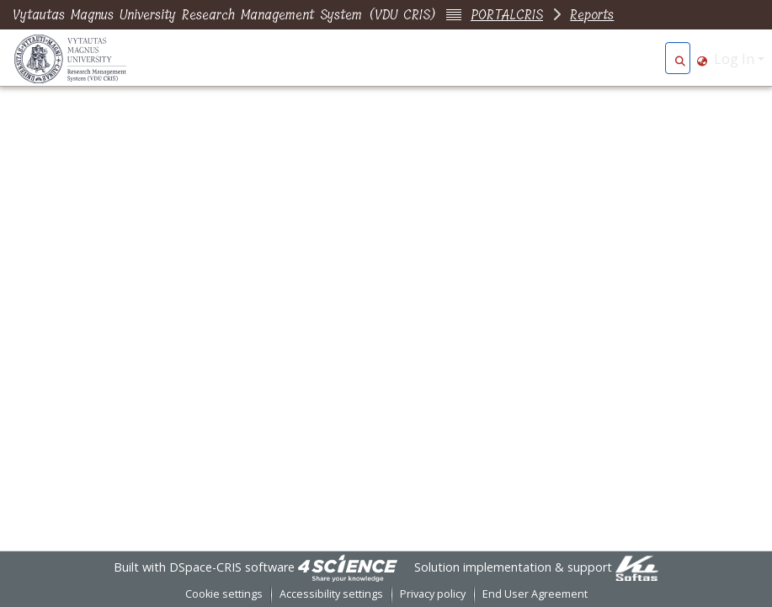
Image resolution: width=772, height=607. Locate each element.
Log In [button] (736, 59)
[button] (679, 59)
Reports (592, 14)
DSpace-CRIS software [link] (232, 567)
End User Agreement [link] (535, 594)
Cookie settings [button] (224, 594)
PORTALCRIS (507, 14)
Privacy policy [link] (433, 594)
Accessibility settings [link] (331, 594)
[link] (347, 567)
